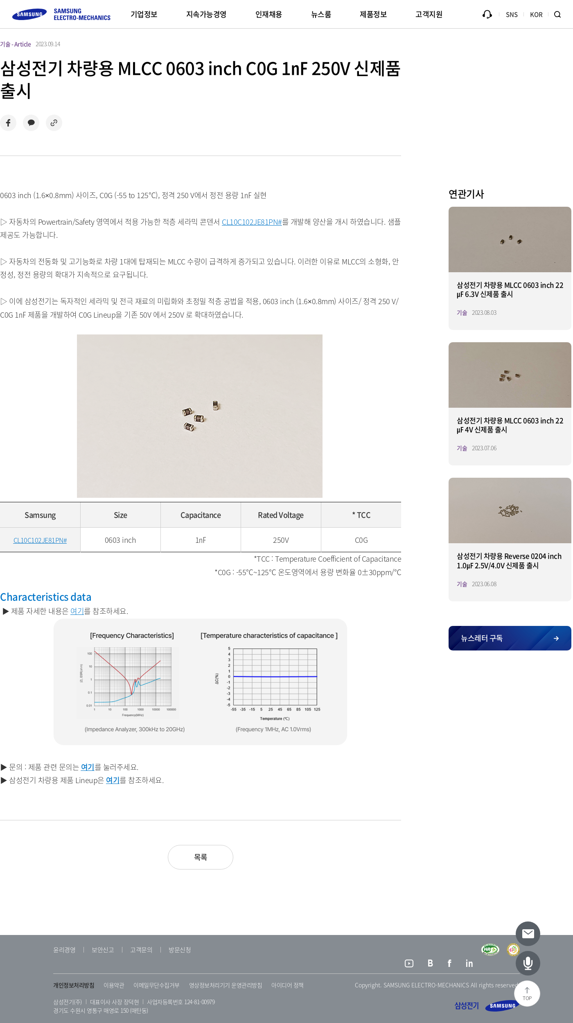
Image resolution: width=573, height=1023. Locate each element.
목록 (201, 857)
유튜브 (409, 964)
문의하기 (487, 14)
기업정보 (144, 14)
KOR (536, 14)
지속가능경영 (206, 14)
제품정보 (373, 14)
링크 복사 (54, 123)
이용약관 (114, 985)
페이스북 (449, 964)
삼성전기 (487, 1006)
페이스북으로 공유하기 (8, 123)
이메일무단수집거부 (156, 985)
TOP (527, 998)
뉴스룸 (321, 14)
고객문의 (141, 949)
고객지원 (428, 14)
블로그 (430, 964)
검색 (560, 14)
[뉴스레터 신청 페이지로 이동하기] (528, 933)
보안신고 (103, 949)
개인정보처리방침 (73, 985)
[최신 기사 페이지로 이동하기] (528, 963)
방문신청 (180, 949)
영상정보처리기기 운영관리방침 (225, 985)
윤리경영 (64, 949)
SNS (512, 14)
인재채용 (268, 14)
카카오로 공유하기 (31, 123)
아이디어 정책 (287, 985)
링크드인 (469, 964)
